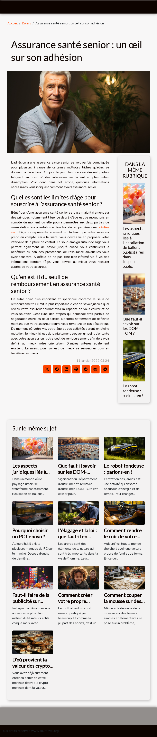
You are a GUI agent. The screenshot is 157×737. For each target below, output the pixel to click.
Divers (26, 23)
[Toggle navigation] (10, 7)
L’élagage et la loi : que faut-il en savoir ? (77, 536)
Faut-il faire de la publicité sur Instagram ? (30, 601)
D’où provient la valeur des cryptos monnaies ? (32, 666)
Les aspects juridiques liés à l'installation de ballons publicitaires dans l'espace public (133, 247)
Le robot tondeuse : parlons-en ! (133, 390)
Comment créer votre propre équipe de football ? (75, 604)
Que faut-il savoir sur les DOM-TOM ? (132, 326)
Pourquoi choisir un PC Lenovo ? (30, 533)
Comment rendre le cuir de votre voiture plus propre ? (123, 539)
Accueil (12, 23)
